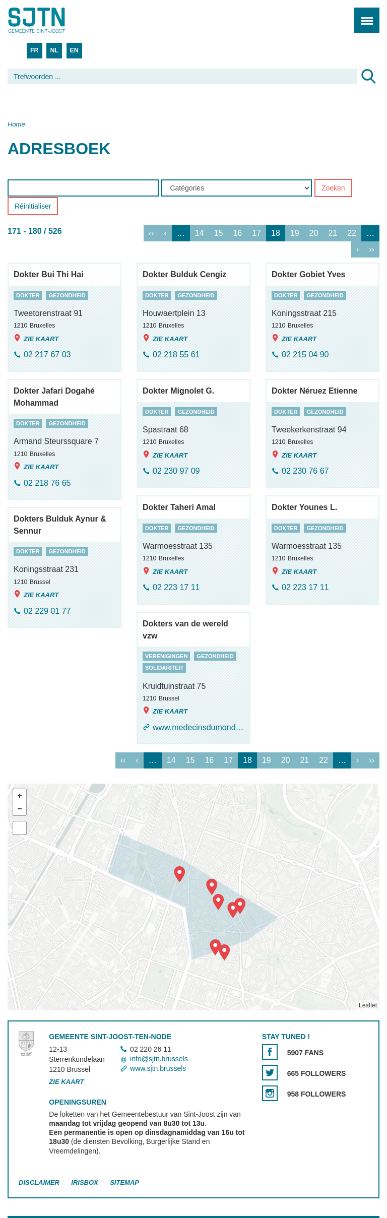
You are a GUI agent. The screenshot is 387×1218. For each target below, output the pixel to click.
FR (34, 50)
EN (74, 50)
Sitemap (124, 1182)
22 (351, 233)
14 (199, 233)
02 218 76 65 (47, 483)
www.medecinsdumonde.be (198, 727)
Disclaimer (39, 1182)
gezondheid (66, 295)
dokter (27, 295)
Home (16, 124)
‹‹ (151, 233)
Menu (363, 15)
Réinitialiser (33, 207)
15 (218, 233)
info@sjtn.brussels (159, 1059)
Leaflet (368, 1005)
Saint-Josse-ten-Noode (51, 20)
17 (256, 233)
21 (332, 233)
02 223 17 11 (176, 588)
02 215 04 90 (305, 355)
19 (294, 233)
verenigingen (166, 656)
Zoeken (333, 188)
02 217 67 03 (47, 355)
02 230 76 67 (305, 471)
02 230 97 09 (176, 471)
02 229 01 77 (47, 611)
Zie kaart (36, 338)
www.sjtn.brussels (158, 1069)
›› (371, 249)
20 (313, 233)
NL (54, 50)
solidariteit (164, 668)
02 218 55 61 (176, 355)
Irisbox (84, 1182)
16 (237, 233)
